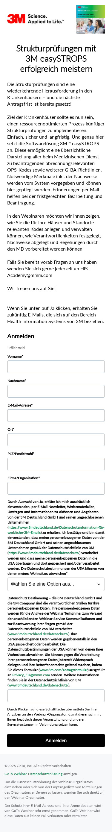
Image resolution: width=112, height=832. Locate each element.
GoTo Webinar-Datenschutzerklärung (33, 774)
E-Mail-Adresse (19, 405)
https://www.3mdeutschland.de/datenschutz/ (43, 553)
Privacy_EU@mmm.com (31, 675)
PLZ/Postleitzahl (20, 453)
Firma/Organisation (22, 478)
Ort (10, 429)
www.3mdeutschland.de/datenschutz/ (38, 634)
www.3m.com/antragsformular (63, 670)
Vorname (14, 356)
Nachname (15, 380)
